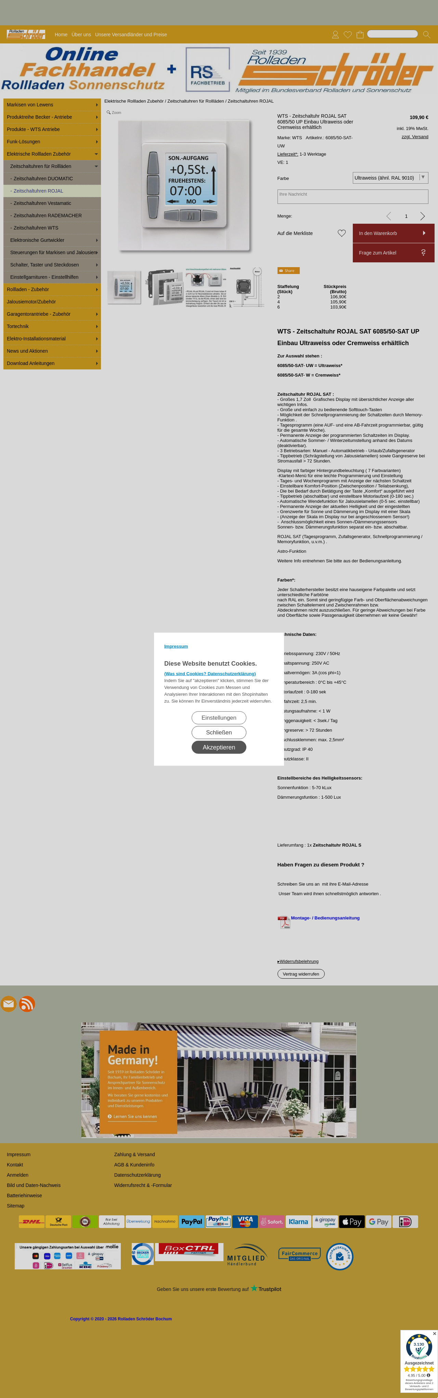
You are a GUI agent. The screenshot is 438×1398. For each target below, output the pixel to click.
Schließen (219, 732)
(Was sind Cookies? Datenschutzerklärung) (210, 673)
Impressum (176, 646)
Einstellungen (219, 717)
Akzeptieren (219, 747)
